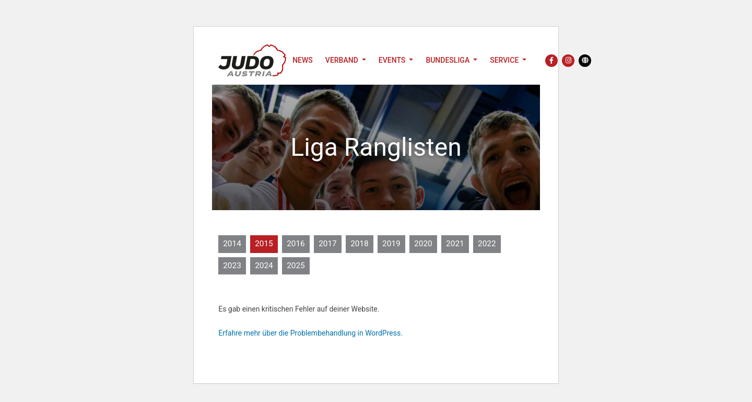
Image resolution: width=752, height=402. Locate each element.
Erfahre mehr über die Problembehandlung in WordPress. (310, 333)
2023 (232, 265)
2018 (359, 243)
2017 (328, 243)
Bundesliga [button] (448, 60)
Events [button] (393, 60)
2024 (264, 265)
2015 (264, 243)
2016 (296, 243)
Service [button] (505, 60)
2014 (232, 243)
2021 (455, 243)
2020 (423, 243)
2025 (296, 265)
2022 (487, 243)
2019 (391, 243)
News (302, 60)
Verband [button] (342, 60)
